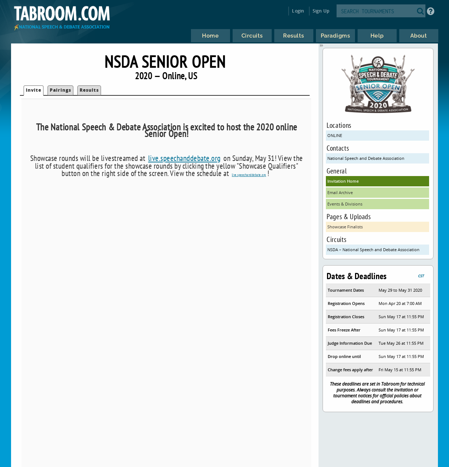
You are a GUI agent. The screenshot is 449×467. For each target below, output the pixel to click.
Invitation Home (343, 181)
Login (298, 11)
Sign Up (321, 11)
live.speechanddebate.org (184, 158)
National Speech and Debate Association (365, 158)
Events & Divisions (344, 204)
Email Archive (340, 192)
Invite (33, 90)
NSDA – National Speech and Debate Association (373, 249)
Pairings (60, 90)
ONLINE (334, 135)
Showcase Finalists (345, 226)
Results (89, 90)
